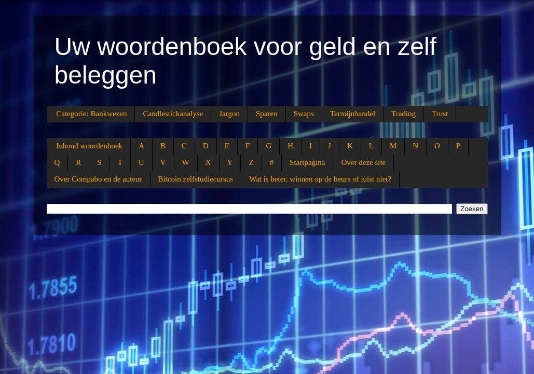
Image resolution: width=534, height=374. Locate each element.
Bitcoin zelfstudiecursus (196, 179)
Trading (403, 113)
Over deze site (363, 162)
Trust (440, 113)
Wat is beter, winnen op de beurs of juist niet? (320, 179)
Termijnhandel (352, 113)
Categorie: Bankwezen (91, 113)
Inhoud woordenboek (89, 146)
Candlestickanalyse (173, 113)
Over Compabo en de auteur (98, 179)
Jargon (229, 113)
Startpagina (307, 162)
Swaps (304, 113)
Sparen (267, 113)
